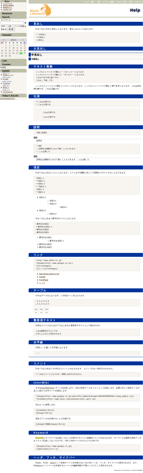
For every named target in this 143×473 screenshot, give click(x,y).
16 (10, 51)
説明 (37, 127)
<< (4, 40)
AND (3, 26)
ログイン (138, 2)
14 (2, 51)
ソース (105, 2)
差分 (92, 2)
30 (10, 56)
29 (6, 56)
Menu (52, 463)
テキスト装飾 (43, 66)
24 (13, 53)
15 (6, 51)
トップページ (7, 3)
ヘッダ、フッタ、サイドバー (54, 457)
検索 (111, 2)
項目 (37, 167)
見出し (38, 23)
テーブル (40, 290)
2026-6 (13, 40)
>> (23, 40)
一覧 (98, 2)
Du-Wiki (5, 79)
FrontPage (43, 280)
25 (17, 53)
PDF (125, 2)
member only (7, 9)
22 (6, 53)
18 (17, 51)
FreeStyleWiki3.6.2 (126, 470)
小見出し (35, 59)
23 (10, 53)
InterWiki (41, 382)
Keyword (41, 432)
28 (2, 56)
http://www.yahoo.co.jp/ (49, 274)
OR (10, 26)
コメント (40, 363)
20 (25, 51)
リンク (38, 254)
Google (42, 277)
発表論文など (7, 7)
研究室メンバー (8, 75)
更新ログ (6, 87)
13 (25, 48)
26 (21, 53)
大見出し (40, 48)
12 (21, 48)
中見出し (36, 54)
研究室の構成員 (8, 5)
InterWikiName (47, 388)
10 (13, 48)
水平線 (38, 342)
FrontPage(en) (8, 92)
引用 (37, 96)
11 (17, 48)
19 (21, 51)
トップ (86, 2)
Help (135, 10)
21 (2, 53)
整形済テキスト (45, 320)
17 (13, 51)
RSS (131, 2)
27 (25, 53)
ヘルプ (118, 2)
